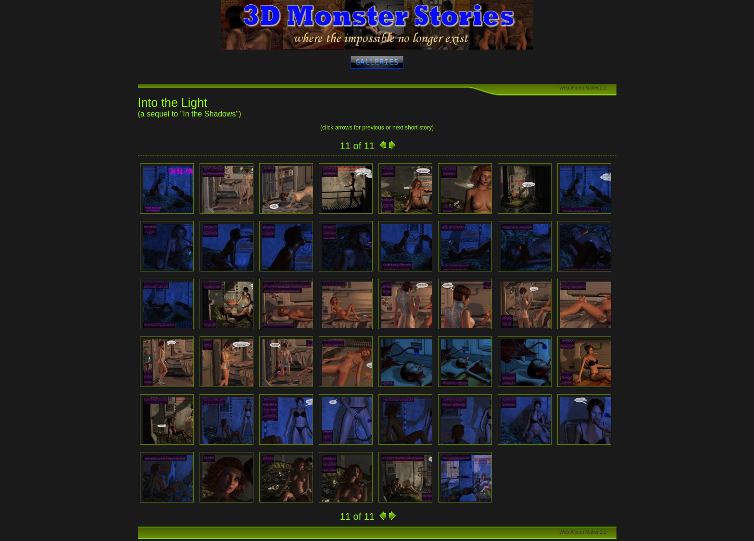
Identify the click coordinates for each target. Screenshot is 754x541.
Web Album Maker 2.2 (582, 87)
